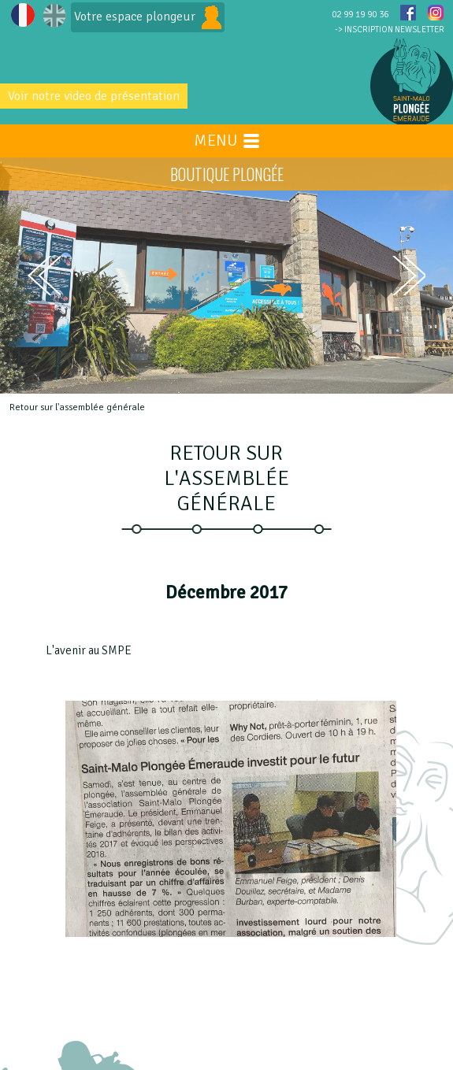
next (408, 276)
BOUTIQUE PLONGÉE (227, 174)
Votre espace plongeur (147, 17)
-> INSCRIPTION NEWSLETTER (389, 29)
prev (44, 275)
